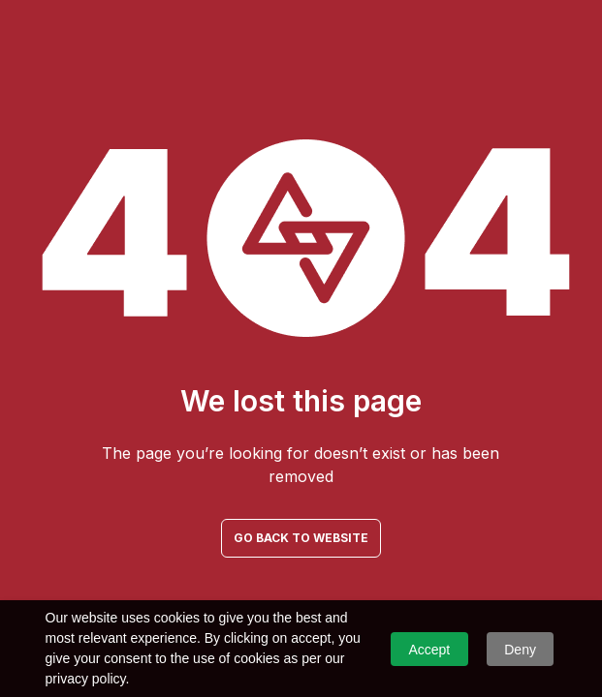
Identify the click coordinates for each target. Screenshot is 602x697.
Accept (429, 649)
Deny (520, 649)
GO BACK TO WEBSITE (301, 537)
